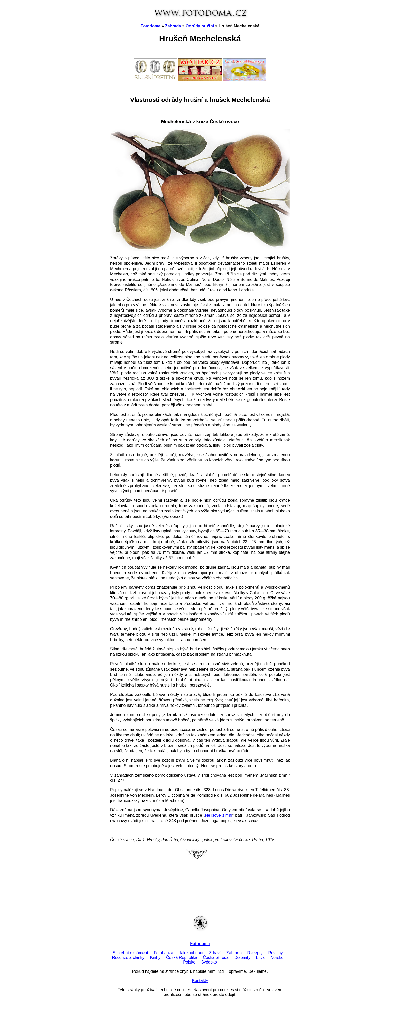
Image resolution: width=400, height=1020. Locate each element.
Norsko (276, 957)
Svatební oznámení (130, 953)
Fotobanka (163, 953)
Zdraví (215, 953)
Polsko (189, 962)
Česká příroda (216, 957)
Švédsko (209, 962)
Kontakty (200, 980)
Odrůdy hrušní (200, 26)
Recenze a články (128, 957)
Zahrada (173, 26)
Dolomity (242, 957)
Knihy (155, 957)
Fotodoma (150, 26)
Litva (260, 957)
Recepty (255, 953)
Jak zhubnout (191, 953)
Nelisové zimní (218, 815)
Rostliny (275, 953)
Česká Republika (181, 957)
